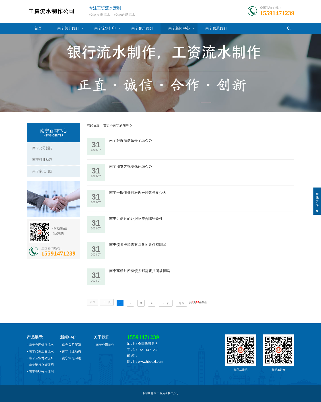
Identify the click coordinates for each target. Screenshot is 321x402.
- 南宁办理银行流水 (40, 344)
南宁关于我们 (68, 28)
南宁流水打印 (105, 28)
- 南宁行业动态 (70, 351)
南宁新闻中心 (179, 28)
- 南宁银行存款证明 (40, 365)
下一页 (166, 303)
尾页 (181, 303)
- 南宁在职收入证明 (40, 371)
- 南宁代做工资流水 (40, 351)
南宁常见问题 (42, 171)
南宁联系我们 (216, 28)
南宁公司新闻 (42, 148)
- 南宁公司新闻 (70, 344)
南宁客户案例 (142, 28)
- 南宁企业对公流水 (40, 358)
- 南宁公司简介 (104, 344)
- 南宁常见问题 (70, 358)
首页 (38, 28)
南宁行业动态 (42, 159)
